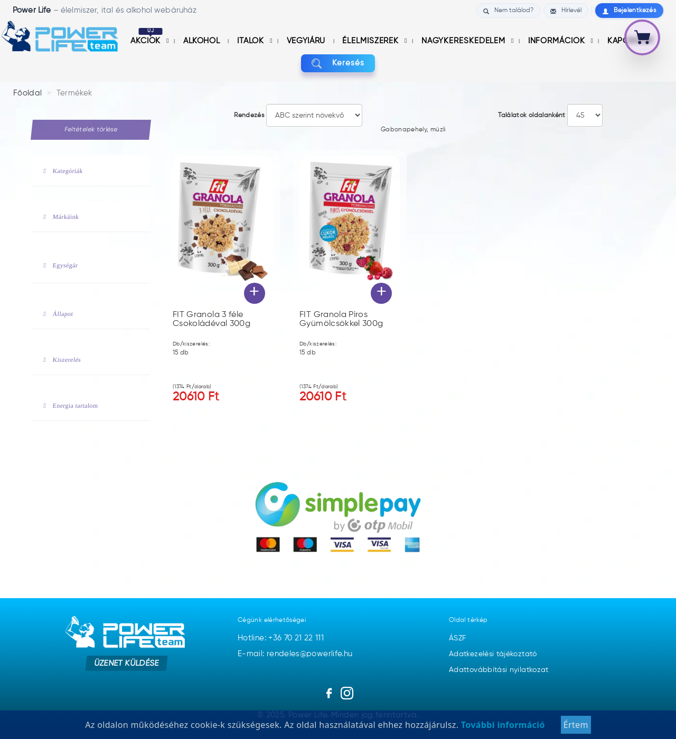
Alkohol (202, 41)
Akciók (146, 41)
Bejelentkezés (629, 10)
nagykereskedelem (464, 41)
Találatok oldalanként (532, 115)
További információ (501, 730)
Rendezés (249, 115)
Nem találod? (508, 10)
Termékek (74, 93)
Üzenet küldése (127, 663)
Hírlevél (565, 10)
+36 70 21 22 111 (296, 638)
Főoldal (27, 93)
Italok (252, 41)
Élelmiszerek (371, 41)
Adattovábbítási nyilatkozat (499, 670)
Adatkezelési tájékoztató (493, 654)
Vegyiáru (307, 41)
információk (558, 41)
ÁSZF (457, 638)
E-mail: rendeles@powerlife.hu (295, 654)
